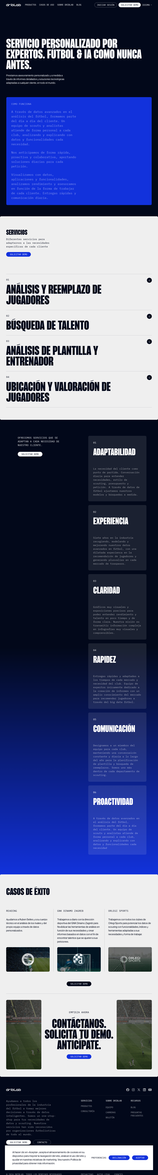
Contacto (42, 1142)
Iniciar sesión (105, 5)
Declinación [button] (119, 1157)
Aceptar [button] (140, 1157)
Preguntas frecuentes (137, 1114)
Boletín (110, 1117)
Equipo (109, 1107)
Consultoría (87, 1111)
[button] (30, 5)
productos (86, 1106)
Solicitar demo (18, 254)
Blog (133, 1107)
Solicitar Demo (129, 5)
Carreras (111, 1112)
